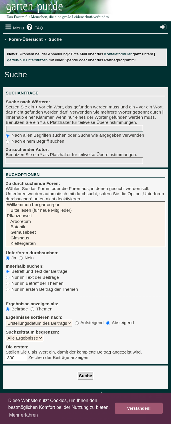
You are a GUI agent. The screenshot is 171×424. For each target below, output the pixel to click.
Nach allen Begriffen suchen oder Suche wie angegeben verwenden (75, 135)
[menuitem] (34, 28)
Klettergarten (85, 243)
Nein (26, 257)
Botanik (85, 227)
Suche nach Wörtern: (28, 101)
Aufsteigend (89, 322)
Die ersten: (17, 346)
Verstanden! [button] (139, 408)
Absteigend (120, 322)
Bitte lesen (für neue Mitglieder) (85, 210)
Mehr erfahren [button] (23, 415)
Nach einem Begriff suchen (35, 141)
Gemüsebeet (85, 232)
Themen (41, 308)
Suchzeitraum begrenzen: (32, 332)
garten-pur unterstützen (27, 60)
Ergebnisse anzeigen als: (32, 303)
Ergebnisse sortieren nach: (34, 317)
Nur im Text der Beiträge (32, 277)
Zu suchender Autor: (27, 149)
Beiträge (17, 308)
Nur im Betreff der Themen (34, 283)
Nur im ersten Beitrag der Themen (42, 289)
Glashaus (85, 238)
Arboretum (85, 221)
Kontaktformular (118, 54)
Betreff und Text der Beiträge (36, 271)
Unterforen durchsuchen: (32, 252)
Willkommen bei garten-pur (85, 204)
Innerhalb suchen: (25, 266)
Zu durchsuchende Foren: (33, 183)
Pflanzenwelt (85, 216)
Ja (11, 257)
